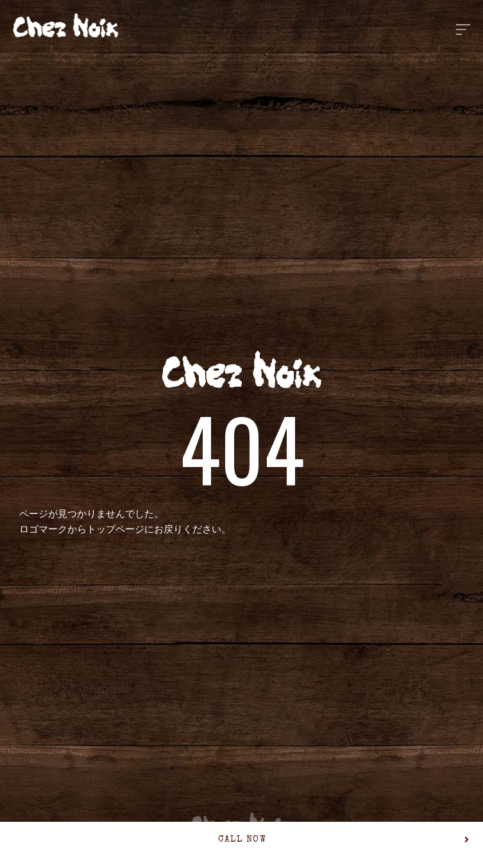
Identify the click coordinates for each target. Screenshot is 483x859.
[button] (241, 840)
